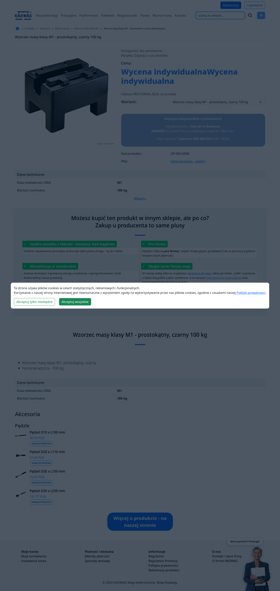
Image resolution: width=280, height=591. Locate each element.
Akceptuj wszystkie (75, 302)
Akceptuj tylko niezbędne (34, 302)
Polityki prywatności (251, 293)
